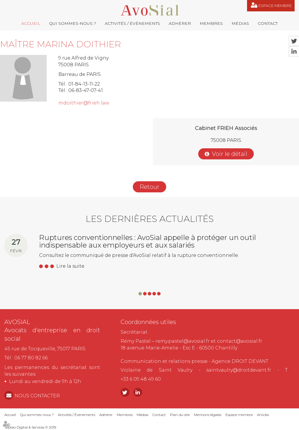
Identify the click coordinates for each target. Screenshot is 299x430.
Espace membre (275, 5)
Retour (149, 186)
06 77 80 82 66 (31, 358)
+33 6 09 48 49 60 (141, 379)
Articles (263, 414)
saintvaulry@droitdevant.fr (238, 370)
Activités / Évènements (132, 23)
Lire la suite (70, 266)
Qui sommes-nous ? (72, 23)
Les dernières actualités (150, 218)
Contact (268, 23)
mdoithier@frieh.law (83, 103)
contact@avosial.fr (239, 341)
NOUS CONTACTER (37, 395)
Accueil (30, 23)
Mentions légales (207, 414)
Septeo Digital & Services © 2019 (30, 427)
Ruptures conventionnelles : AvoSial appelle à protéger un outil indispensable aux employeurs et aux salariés (147, 241)
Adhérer (180, 23)
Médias (240, 23)
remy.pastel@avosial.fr (182, 341)
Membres (211, 23)
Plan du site (180, 414)
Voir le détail (229, 153)
